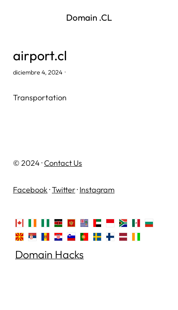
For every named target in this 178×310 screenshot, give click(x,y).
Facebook (30, 190)
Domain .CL (89, 17)
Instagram (96, 190)
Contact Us (63, 163)
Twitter (63, 190)
